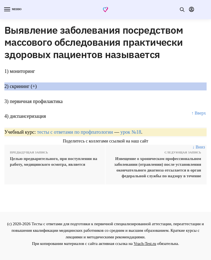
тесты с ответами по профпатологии (75, 132)
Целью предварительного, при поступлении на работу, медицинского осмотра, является (53, 161)
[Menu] (12, 9)
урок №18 (130, 132)
